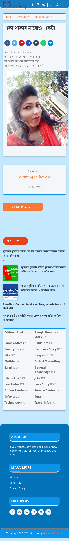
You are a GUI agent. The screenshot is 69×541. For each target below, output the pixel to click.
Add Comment (23, 207)
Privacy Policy (17, 488)
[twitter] (41, 512)
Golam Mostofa (53, 533)
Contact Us (15, 482)
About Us (14, 477)
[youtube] (44, 5)
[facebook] (32, 5)
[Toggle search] (57, 5)
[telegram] (27, 512)
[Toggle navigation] (63, 5)
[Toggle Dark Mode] (51, 5)
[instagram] (38, 5)
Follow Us (15, 241)
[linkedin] (34, 512)
